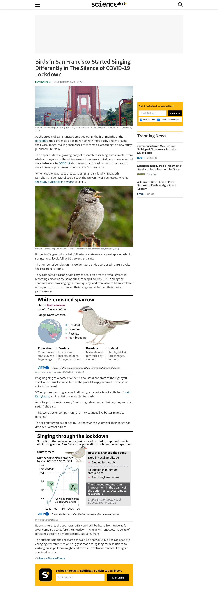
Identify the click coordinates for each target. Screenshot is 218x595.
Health (141, 157)
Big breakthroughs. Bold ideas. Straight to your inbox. (89, 570)
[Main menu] (38, 4)
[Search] (180, 4)
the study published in (54, 182)
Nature (141, 174)
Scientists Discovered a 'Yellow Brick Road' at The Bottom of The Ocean (159, 167)
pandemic (41, 140)
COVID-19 (64, 163)
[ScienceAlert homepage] (109, 4)
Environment (43, 81)
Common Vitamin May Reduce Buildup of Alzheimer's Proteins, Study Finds (157, 149)
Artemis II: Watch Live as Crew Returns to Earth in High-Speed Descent (156, 185)
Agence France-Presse (51, 558)
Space (140, 193)
